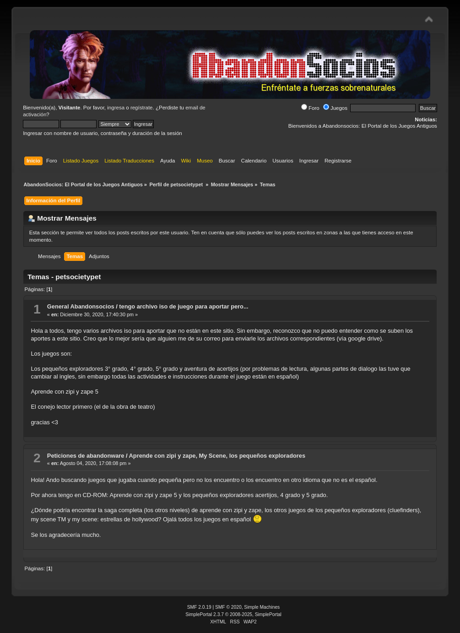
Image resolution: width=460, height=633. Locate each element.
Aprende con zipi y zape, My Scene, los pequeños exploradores (217, 455)
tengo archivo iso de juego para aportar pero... (183, 306)
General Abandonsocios (80, 306)
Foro (310, 108)
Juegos (335, 108)
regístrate (141, 107)
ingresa (115, 107)
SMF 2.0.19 (199, 607)
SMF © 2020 (228, 607)
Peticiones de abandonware (85, 455)
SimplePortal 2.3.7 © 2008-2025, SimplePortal (233, 614)
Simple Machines (262, 607)
